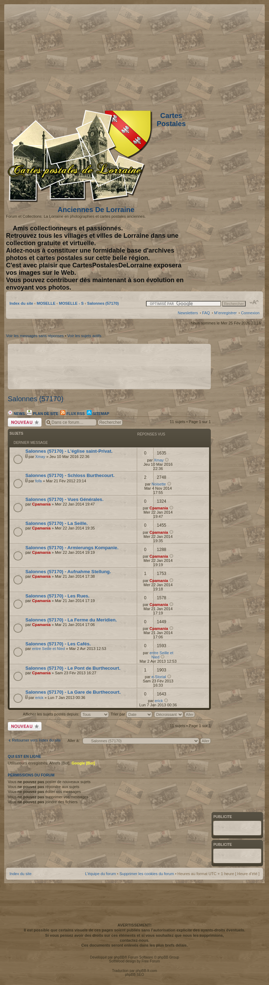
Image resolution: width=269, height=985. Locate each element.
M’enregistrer (225, 313)
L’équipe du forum (100, 874)
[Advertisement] (204, 55)
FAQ (206, 313)
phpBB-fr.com (146, 971)
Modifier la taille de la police (254, 302)
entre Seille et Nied (48, 648)
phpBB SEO (134, 975)
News (16, 413)
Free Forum (150, 961)
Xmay (40, 456)
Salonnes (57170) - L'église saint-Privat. (68, 451)
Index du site (21, 303)
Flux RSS (72, 413)
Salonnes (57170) (103, 303)
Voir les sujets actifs (84, 336)
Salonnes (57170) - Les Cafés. (58, 643)
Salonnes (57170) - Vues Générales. (64, 499)
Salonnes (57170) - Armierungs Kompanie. (71, 547)
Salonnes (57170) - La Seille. (56, 523)
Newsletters (188, 313)
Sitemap (98, 413)
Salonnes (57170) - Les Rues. (57, 596)
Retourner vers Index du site (36, 740)
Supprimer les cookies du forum (147, 874)
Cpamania (41, 504)
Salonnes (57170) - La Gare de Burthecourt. (73, 692)
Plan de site (42, 413)
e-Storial (159, 677)
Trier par (131, 714)
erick (39, 697)
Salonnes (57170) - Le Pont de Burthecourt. (73, 668)
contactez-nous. (134, 940)
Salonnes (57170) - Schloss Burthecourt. (70, 475)
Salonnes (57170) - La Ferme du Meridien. (71, 619)
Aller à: (74, 740)
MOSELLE (46, 303)
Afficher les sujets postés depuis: (66, 714)
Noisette (159, 484)
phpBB (119, 957)
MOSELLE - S (71, 303)
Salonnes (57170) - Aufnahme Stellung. (68, 571)
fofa (38, 481)
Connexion (250, 313)
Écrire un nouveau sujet (25, 422)
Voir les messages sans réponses (35, 336)
